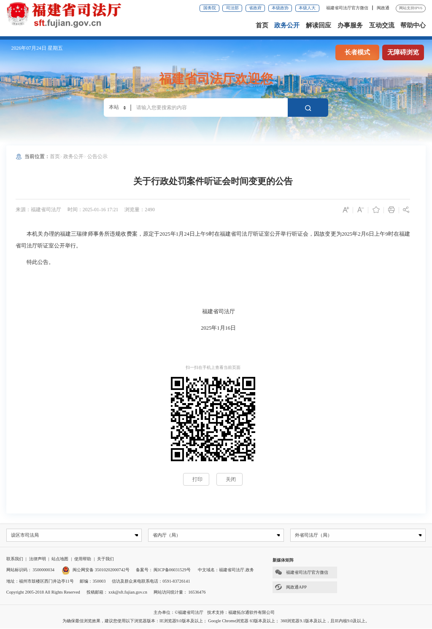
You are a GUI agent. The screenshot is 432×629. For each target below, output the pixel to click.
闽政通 (383, 7)
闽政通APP (290, 588)
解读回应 (318, 25)
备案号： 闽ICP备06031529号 (163, 570)
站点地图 (59, 558)
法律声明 (37, 558)
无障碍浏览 (403, 52)
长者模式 (357, 52)
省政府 (255, 7)
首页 (262, 25)
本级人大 (307, 7)
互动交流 (381, 25)
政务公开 (287, 25)
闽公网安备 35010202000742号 (96, 570)
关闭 (231, 479)
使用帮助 (82, 558)
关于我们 (105, 558)
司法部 (232, 7)
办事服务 (350, 25)
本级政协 (280, 7)
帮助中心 (413, 25)
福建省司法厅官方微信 (348, 7)
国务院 (209, 7)
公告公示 (97, 156)
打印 (197, 479)
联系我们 (14, 558)
